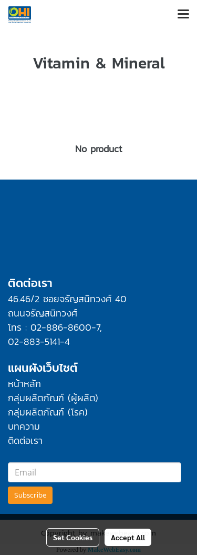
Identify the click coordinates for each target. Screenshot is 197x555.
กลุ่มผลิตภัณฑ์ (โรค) (48, 412)
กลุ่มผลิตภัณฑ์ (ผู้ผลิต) (53, 398)
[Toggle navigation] (183, 14)
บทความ (24, 426)
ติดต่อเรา (25, 440)
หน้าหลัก (24, 383)
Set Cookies (72, 537)
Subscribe (30, 495)
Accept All (128, 537)
